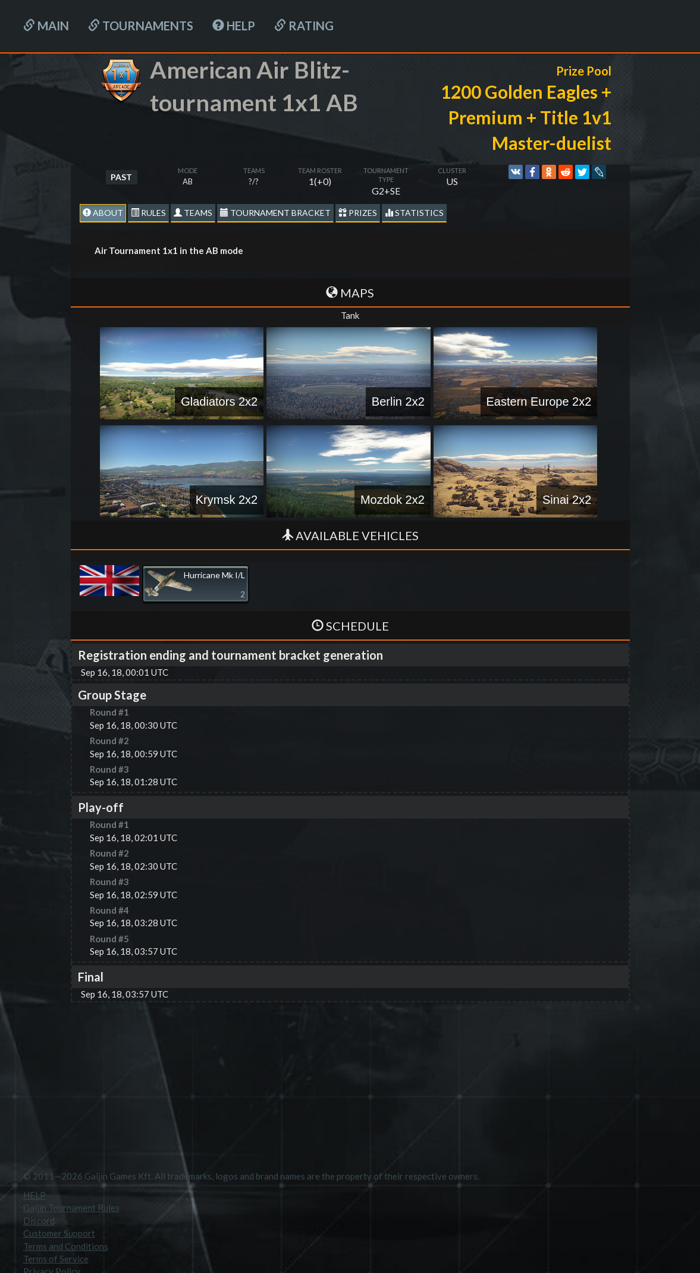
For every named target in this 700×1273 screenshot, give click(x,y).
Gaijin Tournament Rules (71, 1207)
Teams (193, 213)
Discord (39, 1220)
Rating (304, 25)
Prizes (357, 213)
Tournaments (140, 25)
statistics (414, 213)
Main (46, 25)
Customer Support (59, 1233)
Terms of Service (56, 1258)
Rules (148, 213)
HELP (233, 25)
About (103, 213)
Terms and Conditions (65, 1246)
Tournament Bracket (275, 213)
